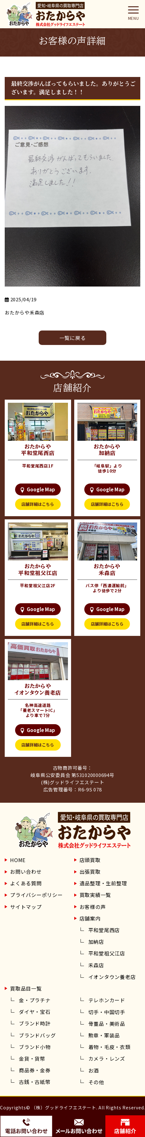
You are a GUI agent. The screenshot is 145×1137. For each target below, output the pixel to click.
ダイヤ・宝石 (35, 1011)
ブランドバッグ (37, 1035)
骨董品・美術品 (106, 1023)
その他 (96, 1082)
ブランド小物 (35, 1047)
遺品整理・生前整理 (103, 883)
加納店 (96, 941)
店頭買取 (90, 860)
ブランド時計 (35, 1023)
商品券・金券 (35, 1070)
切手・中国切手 (106, 1012)
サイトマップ (26, 906)
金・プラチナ (35, 1000)
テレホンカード (106, 1000)
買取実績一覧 (95, 895)
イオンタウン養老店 (112, 977)
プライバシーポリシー (36, 895)
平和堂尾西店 (104, 930)
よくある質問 (26, 883)
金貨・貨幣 (32, 1058)
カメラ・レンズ (106, 1058)
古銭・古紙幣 (35, 1081)
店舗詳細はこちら (37, 504)
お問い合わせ (26, 871)
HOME (17, 860)
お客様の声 (93, 906)
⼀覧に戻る (72, 338)
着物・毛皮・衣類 (109, 1047)
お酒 (93, 1070)
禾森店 (96, 965)
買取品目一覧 (26, 988)
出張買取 (90, 871)
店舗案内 (90, 918)
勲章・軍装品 (104, 1035)
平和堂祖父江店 (106, 953)
